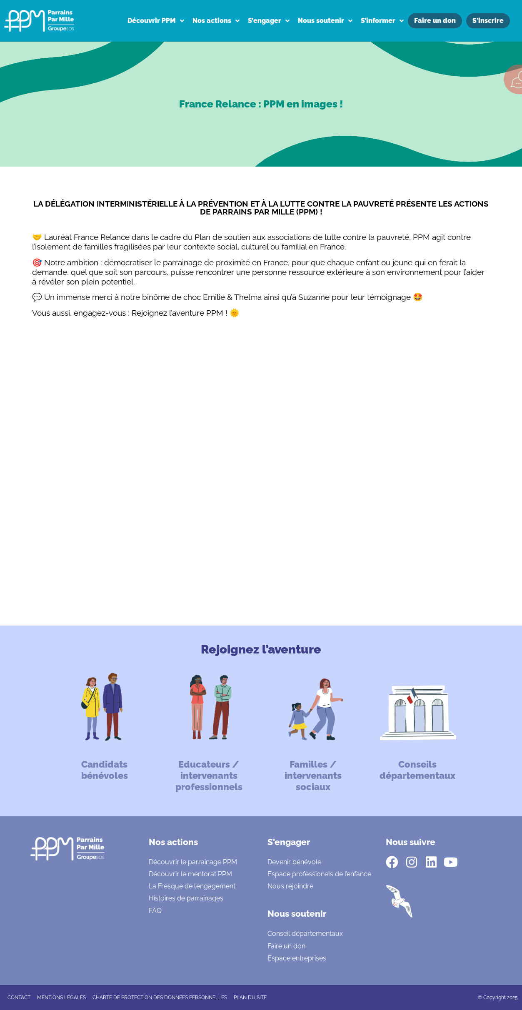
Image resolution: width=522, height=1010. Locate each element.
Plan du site (250, 997)
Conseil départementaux (305, 934)
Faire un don (286, 946)
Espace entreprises (296, 958)
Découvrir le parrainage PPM (193, 862)
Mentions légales (61, 997)
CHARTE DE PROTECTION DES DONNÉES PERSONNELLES (159, 997)
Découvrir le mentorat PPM (190, 874)
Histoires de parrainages (186, 898)
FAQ (155, 911)
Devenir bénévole (294, 862)
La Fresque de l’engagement (192, 886)
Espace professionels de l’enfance (319, 874)
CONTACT (18, 997)
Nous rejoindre (290, 886)
